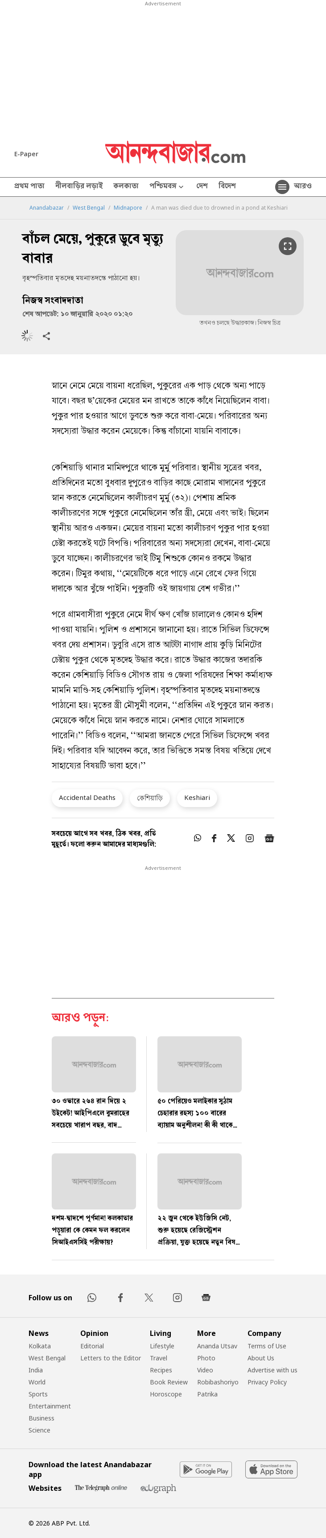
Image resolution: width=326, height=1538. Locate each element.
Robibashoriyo (218, 1382)
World (37, 1382)
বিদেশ (227, 187)
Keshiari (197, 797)
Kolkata (40, 1346)
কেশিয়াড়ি (150, 797)
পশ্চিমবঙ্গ (167, 187)
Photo (206, 1358)
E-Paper (26, 154)
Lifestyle (162, 1346)
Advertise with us (272, 1370)
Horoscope (166, 1394)
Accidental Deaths (87, 797)
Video (205, 1370)
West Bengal (89, 208)
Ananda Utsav (217, 1346)
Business (41, 1418)
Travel (158, 1358)
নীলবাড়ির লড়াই (79, 187)
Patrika (207, 1394)
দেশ (202, 187)
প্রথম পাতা (29, 187)
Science (39, 1430)
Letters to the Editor (110, 1358)
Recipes (161, 1370)
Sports (38, 1394)
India (36, 1370)
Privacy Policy (267, 1382)
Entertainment (50, 1406)
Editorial (92, 1346)
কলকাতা (126, 187)
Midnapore (128, 208)
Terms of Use (267, 1346)
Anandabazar (46, 208)
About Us (261, 1358)
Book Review (169, 1382)
